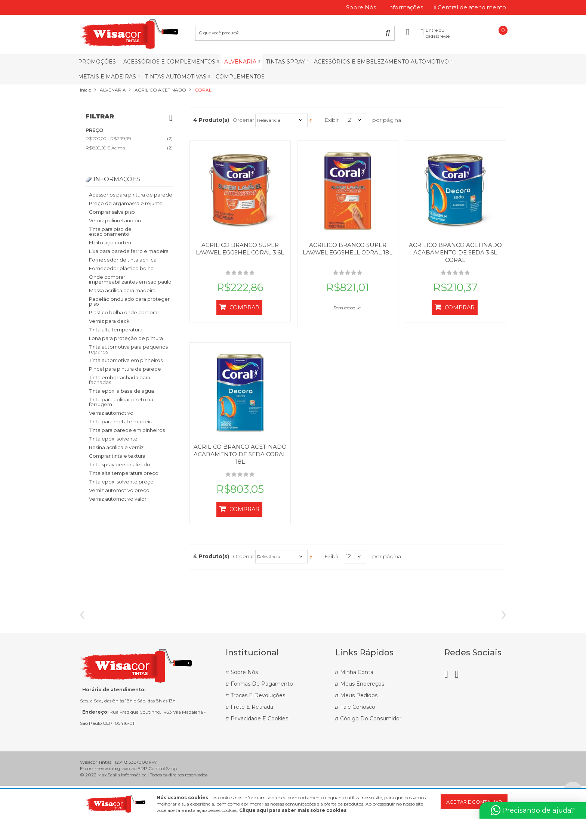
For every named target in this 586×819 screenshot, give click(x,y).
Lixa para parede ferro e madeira (129, 251)
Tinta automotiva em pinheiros (126, 360)
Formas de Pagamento (262, 717)
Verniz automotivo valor (117, 499)
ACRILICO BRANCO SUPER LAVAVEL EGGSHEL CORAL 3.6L (240, 248)
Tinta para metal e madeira (121, 421)
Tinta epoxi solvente (113, 439)
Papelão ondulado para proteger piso (129, 301)
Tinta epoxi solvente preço (121, 482)
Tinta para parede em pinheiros (127, 430)
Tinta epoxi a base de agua (121, 391)
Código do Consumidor (370, 751)
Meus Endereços (362, 717)
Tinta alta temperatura (115, 330)
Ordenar (243, 120)
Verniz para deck (109, 321)
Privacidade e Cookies (259, 751)
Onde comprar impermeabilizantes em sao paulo (130, 279)
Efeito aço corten (110, 242)
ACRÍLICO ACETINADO (160, 90)
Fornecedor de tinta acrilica (123, 260)
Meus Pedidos (358, 728)
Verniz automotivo (111, 413)
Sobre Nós (244, 705)
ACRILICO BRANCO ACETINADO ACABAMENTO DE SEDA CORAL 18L (240, 454)
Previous (82, 628)
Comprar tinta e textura (117, 456)
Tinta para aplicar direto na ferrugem (121, 401)
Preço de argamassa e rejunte (126, 203)
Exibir (331, 120)
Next (504, 628)
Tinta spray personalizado (119, 464)
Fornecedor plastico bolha (121, 268)
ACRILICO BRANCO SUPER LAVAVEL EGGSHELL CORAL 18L (347, 248)
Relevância (268, 120)
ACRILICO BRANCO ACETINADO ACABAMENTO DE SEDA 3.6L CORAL (455, 252)
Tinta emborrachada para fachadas (119, 379)
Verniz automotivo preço (119, 490)
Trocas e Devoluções (258, 728)
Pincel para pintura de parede (125, 369)
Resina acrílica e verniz (116, 447)
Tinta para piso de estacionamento (110, 231)
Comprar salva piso (112, 212)
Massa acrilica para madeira (122, 290)
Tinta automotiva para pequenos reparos (128, 349)
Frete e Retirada (252, 740)
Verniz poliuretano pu (115, 220)
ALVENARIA (113, 90)
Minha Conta (356, 705)
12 (348, 120)
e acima (105, 148)
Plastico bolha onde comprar (124, 312)
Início (85, 90)
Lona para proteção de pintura (126, 338)
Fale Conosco (357, 740)
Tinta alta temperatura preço (123, 473)
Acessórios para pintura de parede (130, 195)
